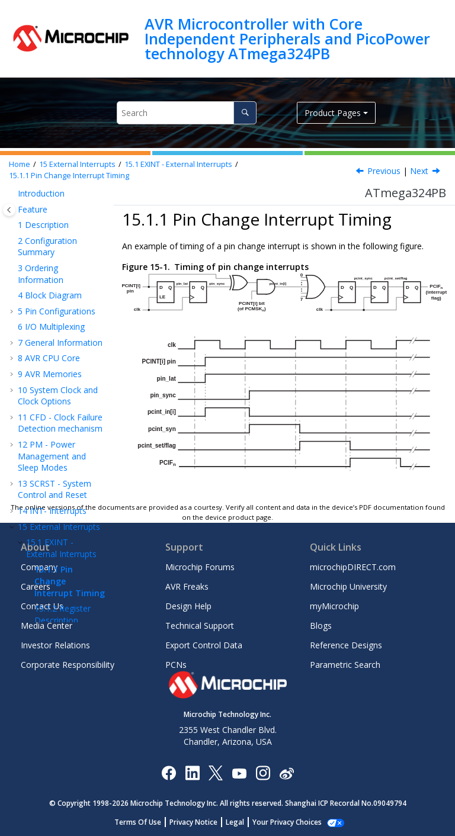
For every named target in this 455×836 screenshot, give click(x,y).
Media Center (46, 625)
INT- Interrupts (52, 247)
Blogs (321, 625)
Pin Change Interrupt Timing (69, 176)
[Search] (245, 112)
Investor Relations (55, 645)
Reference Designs (346, 645)
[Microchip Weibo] (286, 773)
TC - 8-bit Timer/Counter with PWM (57, 400)
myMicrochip (334, 606)
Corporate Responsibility (67, 664)
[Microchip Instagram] (262, 772)
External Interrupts (77, 164)
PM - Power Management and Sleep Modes (52, 193)
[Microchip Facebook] (168, 772)
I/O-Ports (41, 372)
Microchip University (348, 586)
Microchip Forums (200, 567)
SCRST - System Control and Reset (54, 226)
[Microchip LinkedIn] (192, 772)
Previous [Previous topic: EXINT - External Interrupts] (383, 170)
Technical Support (199, 625)
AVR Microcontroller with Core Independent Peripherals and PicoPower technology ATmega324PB (287, 39)
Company (39, 567)
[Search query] (187, 112)
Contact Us (42, 606)
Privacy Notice (200, 822)
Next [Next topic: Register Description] (419, 170)
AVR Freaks (187, 586)
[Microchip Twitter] (216, 772)
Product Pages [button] (333, 112)
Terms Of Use (144, 822)
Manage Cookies (287, 822)
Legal (241, 822)
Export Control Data (203, 645)
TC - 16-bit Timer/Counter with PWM (58, 439)
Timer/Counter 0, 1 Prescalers (61, 472)
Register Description (62, 351)
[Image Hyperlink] (239, 773)
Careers (35, 586)
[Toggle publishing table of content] (9, 210)
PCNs (176, 664)
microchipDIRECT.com (353, 567)
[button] (13, 221)
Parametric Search (345, 664)
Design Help (188, 606)
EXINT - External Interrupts (178, 164)
